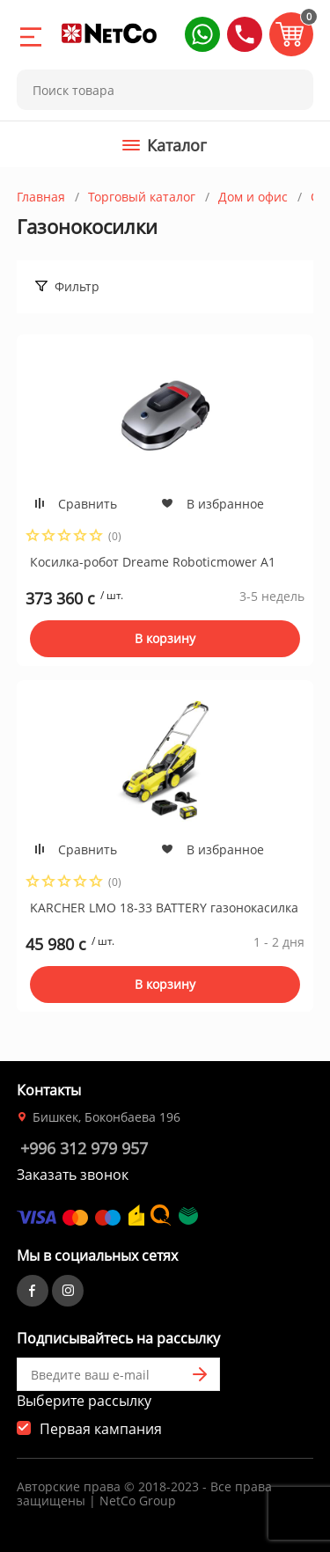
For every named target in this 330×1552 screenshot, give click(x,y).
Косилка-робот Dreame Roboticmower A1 (152, 561)
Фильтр (77, 286)
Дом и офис (253, 196)
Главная (41, 196)
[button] (202, 34)
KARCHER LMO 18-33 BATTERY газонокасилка (164, 907)
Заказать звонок (72, 1174)
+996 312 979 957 (84, 1148)
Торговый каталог (141, 196)
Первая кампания (101, 1429)
